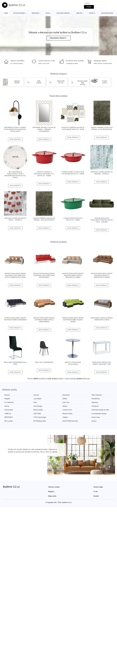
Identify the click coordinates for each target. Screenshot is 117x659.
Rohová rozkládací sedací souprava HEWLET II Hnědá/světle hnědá (101, 275)
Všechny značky (54, 487)
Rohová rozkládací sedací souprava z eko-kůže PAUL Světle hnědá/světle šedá (15, 275)
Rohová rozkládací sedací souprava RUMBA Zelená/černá (73, 319)
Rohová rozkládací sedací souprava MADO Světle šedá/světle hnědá (73, 275)
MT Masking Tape (40, 421)
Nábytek (79, 13)
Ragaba (7, 398)
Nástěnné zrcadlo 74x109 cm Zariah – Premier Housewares (44, 129)
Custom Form (67, 410)
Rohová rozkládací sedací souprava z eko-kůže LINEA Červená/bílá (44, 275)
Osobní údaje (98, 487)
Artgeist (65, 417)
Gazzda (36, 395)
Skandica (95, 402)
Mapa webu (52, 496)
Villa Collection (97, 395)
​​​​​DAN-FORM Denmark (70, 421)
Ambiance (95, 406)
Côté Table (37, 413)
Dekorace (35, 13)
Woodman (66, 395)
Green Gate (96, 417)
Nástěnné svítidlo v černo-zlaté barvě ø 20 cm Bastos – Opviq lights (15, 129)
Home (6, 13)
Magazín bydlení (107, 13)
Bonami (7, 395)
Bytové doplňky (19, 13)
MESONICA (8, 417)
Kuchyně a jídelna (63, 13)
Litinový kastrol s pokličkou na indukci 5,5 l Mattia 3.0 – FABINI (44, 173)
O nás (95, 491)
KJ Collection (9, 402)
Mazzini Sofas (67, 413)
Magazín (51, 491)
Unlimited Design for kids (100, 410)
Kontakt (96, 496)
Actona (94, 421)
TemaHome (96, 398)
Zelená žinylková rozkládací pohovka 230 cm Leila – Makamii (102, 220)
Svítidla (92, 13)
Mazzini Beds (38, 410)
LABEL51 (7, 413)
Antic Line (65, 402)
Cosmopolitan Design (99, 413)
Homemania (8, 410)
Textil (48, 13)
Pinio (35, 402)
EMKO (64, 398)
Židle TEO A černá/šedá (44, 362)
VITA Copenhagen (40, 417)
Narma (6, 406)
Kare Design (38, 406)
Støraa (64, 406)
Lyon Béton (37, 398)
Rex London (8, 421)
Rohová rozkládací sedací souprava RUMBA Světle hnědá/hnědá (44, 319)
